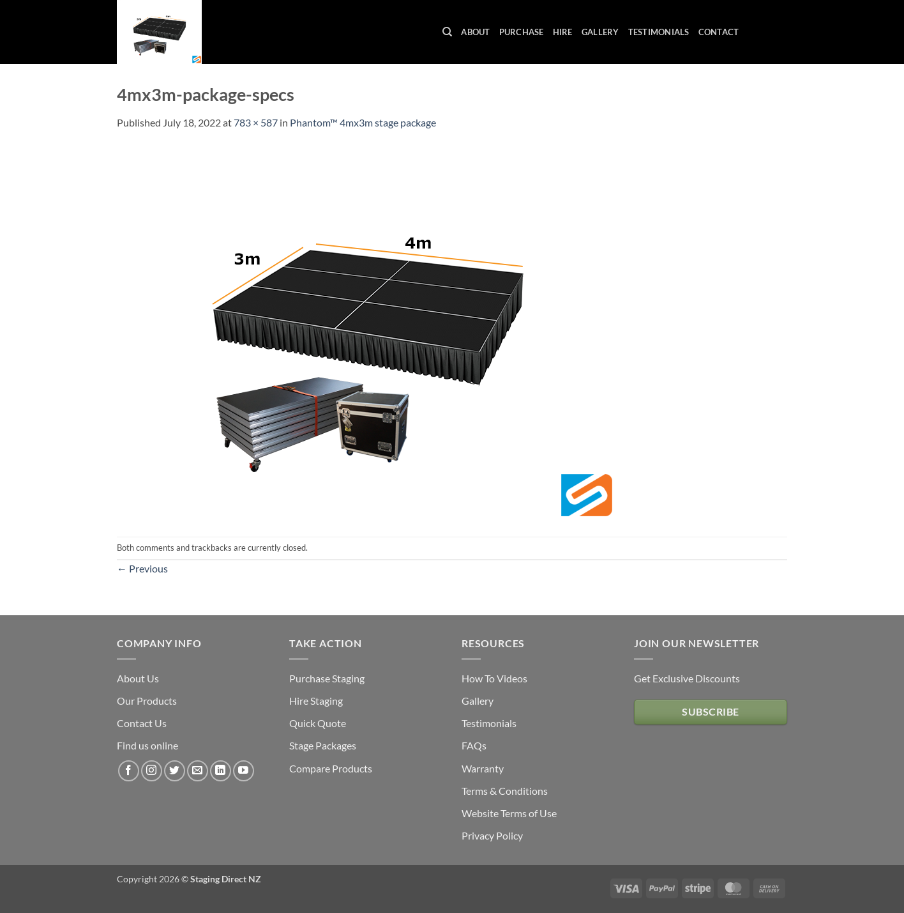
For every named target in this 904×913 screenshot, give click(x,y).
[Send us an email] (197, 770)
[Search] (447, 32)
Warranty (483, 768)
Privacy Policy (492, 835)
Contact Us (142, 723)
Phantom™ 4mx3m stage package (363, 122)
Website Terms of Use (509, 813)
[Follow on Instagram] (151, 770)
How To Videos (494, 678)
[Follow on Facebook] (128, 770)
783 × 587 (256, 122)
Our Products (147, 700)
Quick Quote (317, 723)
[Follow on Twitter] (174, 770)
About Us (138, 678)
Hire (563, 32)
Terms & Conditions (505, 791)
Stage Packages (322, 745)
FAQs (474, 745)
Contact (718, 32)
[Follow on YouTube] (243, 770)
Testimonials (658, 32)
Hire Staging (316, 700)
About (475, 32)
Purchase (521, 32)
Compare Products (330, 768)
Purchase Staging (327, 678)
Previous (142, 568)
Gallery (600, 32)
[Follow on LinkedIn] (220, 770)
